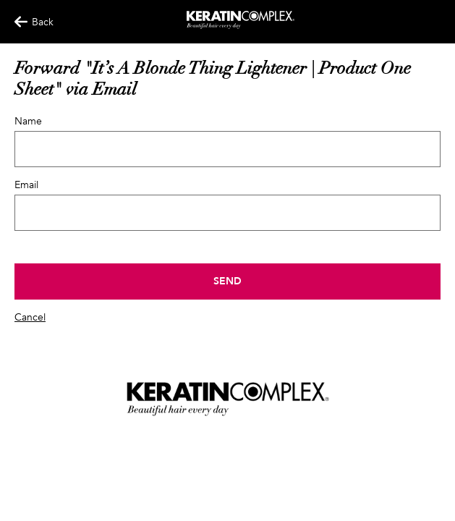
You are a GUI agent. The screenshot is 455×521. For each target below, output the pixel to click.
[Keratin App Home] (240, 26)
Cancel (30, 317)
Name (28, 121)
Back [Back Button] (27, 22)
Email (26, 185)
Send (227, 281)
